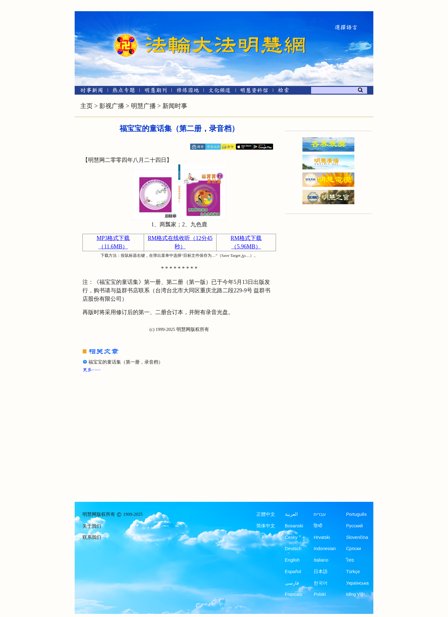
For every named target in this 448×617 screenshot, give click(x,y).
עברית (320, 514)
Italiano (321, 560)
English (292, 560)
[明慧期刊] (155, 91)
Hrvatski (322, 537)
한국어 (321, 583)
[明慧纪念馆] (254, 91)
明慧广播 (143, 105)
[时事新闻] (89, 91)
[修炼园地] (187, 91)
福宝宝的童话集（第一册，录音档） (125, 362)
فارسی (292, 583)
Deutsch (293, 548)
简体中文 (265, 525)
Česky (291, 537)
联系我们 (91, 537)
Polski (320, 594)
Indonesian (325, 548)
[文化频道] (219, 91)
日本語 (321, 571)
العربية (291, 514)
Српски (353, 548)
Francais (293, 594)
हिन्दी (318, 525)
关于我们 (91, 526)
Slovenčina (357, 537)
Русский (354, 525)
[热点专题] (123, 91)
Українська (357, 583)
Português (356, 514)
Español (293, 571)
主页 (86, 105)
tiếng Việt (355, 594)
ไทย (350, 560)
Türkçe (353, 571)
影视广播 (111, 105)
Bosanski (294, 525)
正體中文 (265, 514)
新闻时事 (174, 105)
